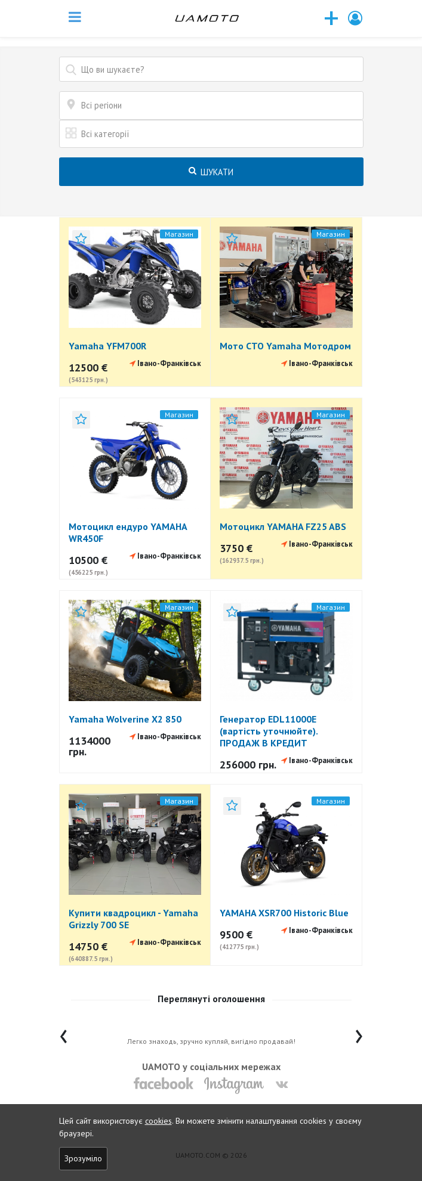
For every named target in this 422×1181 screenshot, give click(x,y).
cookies (158, 1120)
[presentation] (63, 1033)
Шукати (211, 172)
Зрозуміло (83, 1158)
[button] (356, 18)
